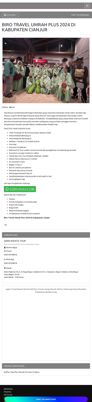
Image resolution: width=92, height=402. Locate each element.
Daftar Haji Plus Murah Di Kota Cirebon (21, 372)
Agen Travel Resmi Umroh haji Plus (22, 289)
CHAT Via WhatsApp (80, 15)
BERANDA (8, 389)
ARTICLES (8, 395)
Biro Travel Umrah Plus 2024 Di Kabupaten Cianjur (21, 244)
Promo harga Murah (47, 289)
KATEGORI (10, 15)
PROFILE (7, 392)
